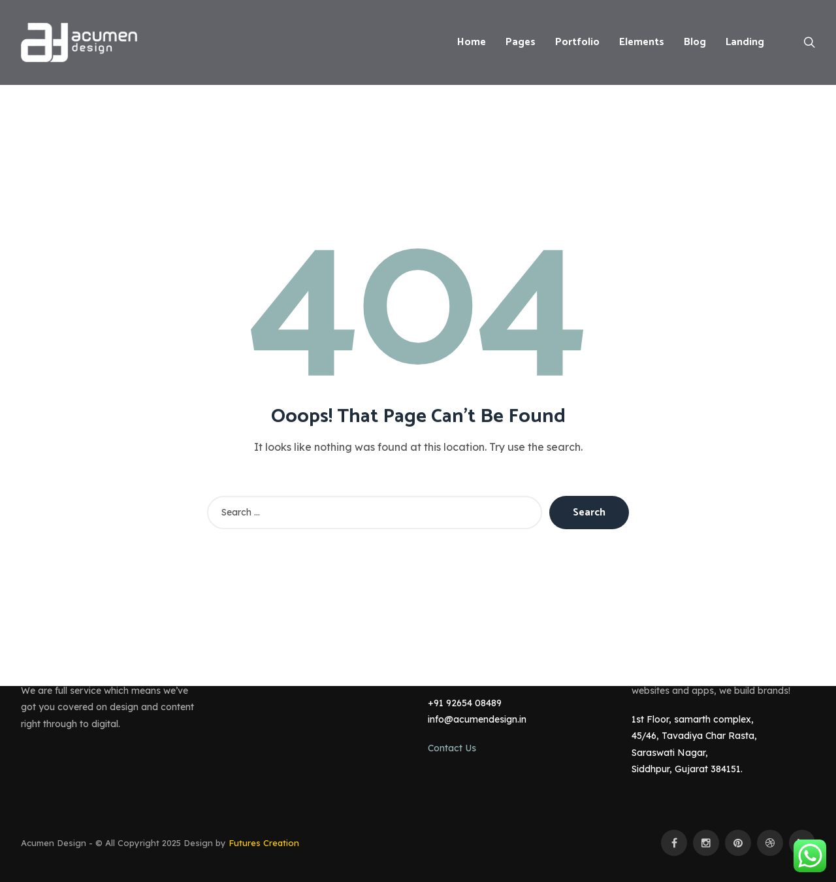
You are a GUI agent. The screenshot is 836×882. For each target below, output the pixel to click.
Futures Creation (264, 843)
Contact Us (452, 748)
